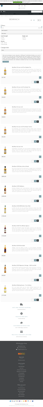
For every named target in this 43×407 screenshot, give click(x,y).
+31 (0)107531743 (22, 347)
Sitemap (21, 381)
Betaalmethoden (21, 374)
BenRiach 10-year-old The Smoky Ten (21, 87)
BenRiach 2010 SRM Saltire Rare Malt (21, 206)
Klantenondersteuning (21, 369)
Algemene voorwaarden (21, 371)
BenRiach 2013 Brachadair (18, 245)
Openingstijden (22, 366)
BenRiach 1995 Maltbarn (18, 186)
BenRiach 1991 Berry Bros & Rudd (20, 166)
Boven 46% (4, 44)
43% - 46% (4, 42)
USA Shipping (21, 379)
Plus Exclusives (21, 387)
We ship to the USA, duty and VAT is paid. (21, 3)
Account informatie (21, 389)
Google (33, 405)
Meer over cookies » (26, 2)
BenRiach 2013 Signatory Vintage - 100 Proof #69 (24, 265)
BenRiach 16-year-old (17, 146)
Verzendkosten (22, 376)
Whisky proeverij (21, 360)
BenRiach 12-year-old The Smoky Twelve (22, 126)
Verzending (21, 378)
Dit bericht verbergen (18, 2)
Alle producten (21, 396)
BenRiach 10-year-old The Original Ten (21, 67)
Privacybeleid (21, 373)
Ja (3, 37)
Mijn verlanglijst (21, 394)
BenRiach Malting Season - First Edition (21, 285)
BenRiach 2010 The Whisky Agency (20, 225)
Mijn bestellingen (21, 391)
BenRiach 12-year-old (17, 106)
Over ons (21, 368)
